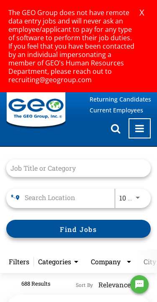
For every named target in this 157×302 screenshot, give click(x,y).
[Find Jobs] (78, 229)
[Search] (78, 229)
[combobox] (74, 168)
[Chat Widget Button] (139, 284)
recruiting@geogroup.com (50, 79)
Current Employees (116, 110)
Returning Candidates (120, 99)
